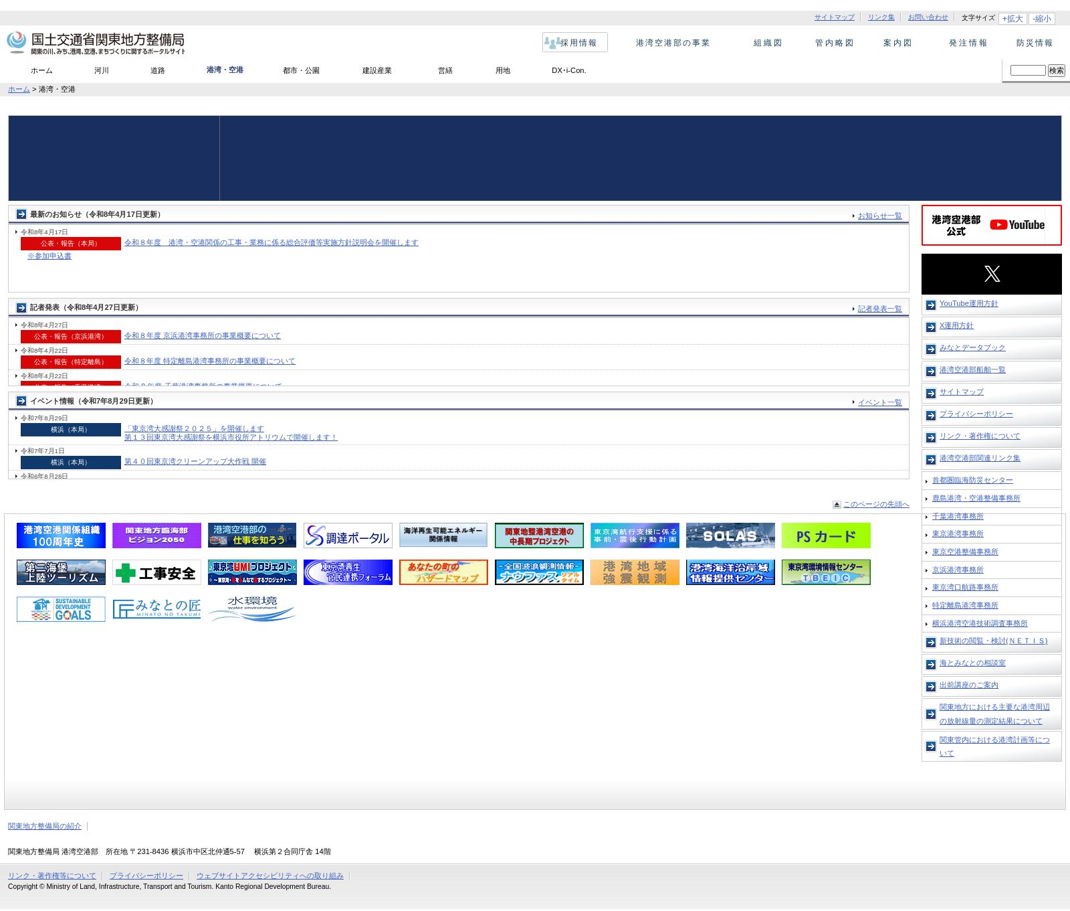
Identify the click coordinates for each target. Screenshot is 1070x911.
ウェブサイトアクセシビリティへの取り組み (270, 876)
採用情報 (576, 43)
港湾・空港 (225, 70)
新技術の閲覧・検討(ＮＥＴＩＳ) (993, 641)
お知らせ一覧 (880, 216)
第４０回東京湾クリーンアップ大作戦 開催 (195, 461)
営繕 (445, 70)
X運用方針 (957, 325)
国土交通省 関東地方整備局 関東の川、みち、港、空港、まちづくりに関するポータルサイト (95, 43)
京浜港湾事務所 (958, 570)
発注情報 (965, 43)
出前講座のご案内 (969, 685)
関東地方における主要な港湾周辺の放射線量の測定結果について (995, 713)
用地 (503, 70)
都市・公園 (301, 70)
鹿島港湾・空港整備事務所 (976, 498)
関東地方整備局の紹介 (45, 826)
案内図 (898, 43)
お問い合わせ (928, 17)
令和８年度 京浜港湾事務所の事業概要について (202, 335)
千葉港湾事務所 (958, 516)
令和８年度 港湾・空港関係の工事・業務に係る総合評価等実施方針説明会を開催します (271, 242)
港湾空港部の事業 (670, 43)
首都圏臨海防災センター (972, 480)
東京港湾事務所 (958, 533)
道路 (157, 70)
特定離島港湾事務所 (965, 605)
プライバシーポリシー (976, 414)
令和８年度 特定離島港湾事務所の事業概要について (210, 361)
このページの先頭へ (876, 504)
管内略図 (831, 43)
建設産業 (377, 70)
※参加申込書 (49, 256)
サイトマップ (835, 17)
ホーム (42, 70)
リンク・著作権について (980, 436)
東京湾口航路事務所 (965, 587)
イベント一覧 (880, 402)
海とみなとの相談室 (973, 663)
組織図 (764, 43)
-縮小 (1042, 18)
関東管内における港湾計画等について (995, 746)
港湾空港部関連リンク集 (980, 458)
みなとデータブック (973, 347)
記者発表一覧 (880, 309)
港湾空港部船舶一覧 (973, 369)
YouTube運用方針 (969, 303)
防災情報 (1032, 43)
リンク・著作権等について (52, 876)
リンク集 (881, 17)
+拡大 (1012, 18)
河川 (101, 70)
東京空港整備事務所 (965, 552)
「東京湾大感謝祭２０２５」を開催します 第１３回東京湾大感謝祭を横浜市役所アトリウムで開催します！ (231, 432)
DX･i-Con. (569, 70)
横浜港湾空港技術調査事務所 (980, 623)
